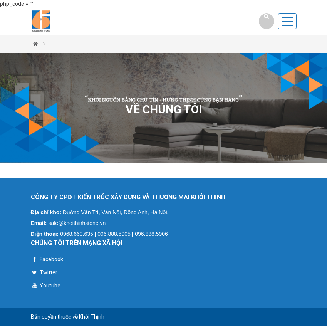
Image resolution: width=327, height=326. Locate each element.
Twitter (44, 273)
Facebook (47, 260)
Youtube (45, 286)
